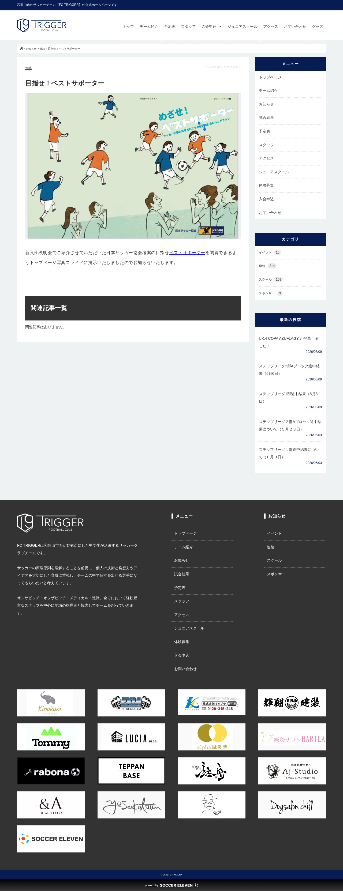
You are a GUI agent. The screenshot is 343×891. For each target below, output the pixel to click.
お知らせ (266, 104)
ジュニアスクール (243, 26)
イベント (270, 252)
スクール (271, 279)
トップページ (270, 77)
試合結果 (266, 117)
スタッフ (188, 26)
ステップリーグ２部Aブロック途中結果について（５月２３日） (290, 425)
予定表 (169, 26)
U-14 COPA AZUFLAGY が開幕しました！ (289, 342)
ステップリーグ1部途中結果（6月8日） (288, 397)
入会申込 (212, 26)
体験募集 (266, 185)
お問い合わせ (295, 26)
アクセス (270, 26)
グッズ (317, 26)
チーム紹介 (149, 26)
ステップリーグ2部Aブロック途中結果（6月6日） (289, 370)
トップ (128, 26)
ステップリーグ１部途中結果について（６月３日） (289, 453)
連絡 (28, 68)
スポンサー (271, 293)
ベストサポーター (187, 252)
